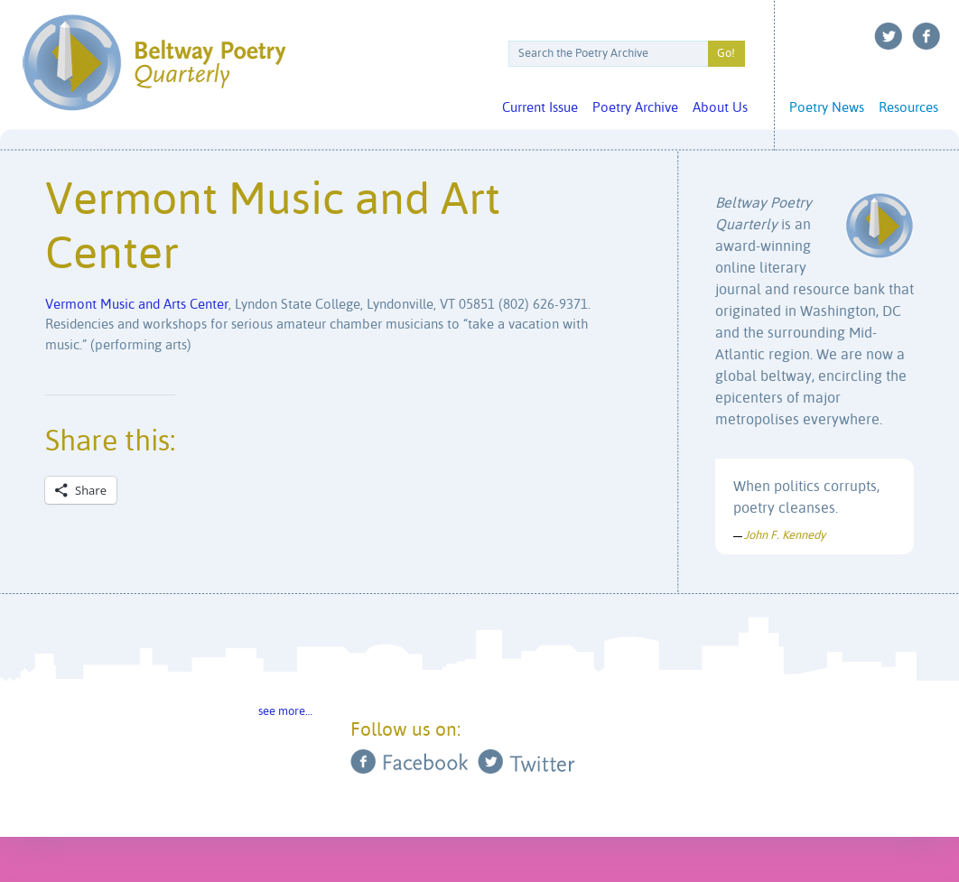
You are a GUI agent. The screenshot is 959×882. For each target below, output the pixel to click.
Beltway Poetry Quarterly (154, 62)
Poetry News (826, 108)
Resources (908, 108)
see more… (285, 712)
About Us (720, 108)
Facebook (926, 36)
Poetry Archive (635, 108)
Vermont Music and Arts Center (136, 304)
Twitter (888, 36)
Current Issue (540, 108)
